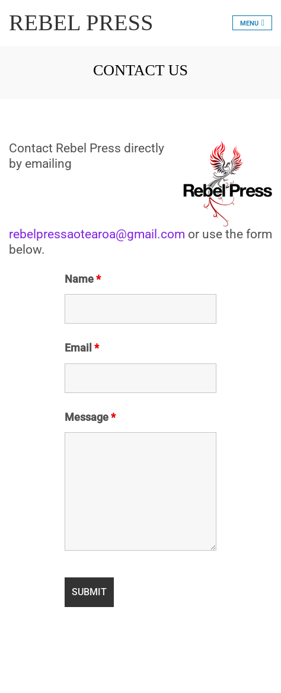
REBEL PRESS (81, 22)
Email (82, 348)
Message (90, 417)
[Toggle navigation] (252, 22)
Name (83, 279)
